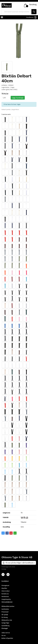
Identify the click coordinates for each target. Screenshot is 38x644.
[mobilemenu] (2, 17)
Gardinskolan (5, 609)
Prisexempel (5, 612)
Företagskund (5, 585)
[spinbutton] (6, 97)
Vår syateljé (5, 614)
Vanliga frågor (5, 623)
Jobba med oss (6, 632)
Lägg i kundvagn (18, 98)
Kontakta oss (5, 594)
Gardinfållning (5, 625)
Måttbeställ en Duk (7, 620)
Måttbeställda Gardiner (8, 606)
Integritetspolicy (6, 599)
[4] (8, 574)
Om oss (4, 635)
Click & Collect (6, 591)
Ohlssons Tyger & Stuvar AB (17, 557)
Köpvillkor (4, 588)
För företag (5, 617)
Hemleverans (5, 596)
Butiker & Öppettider (7, 638)
